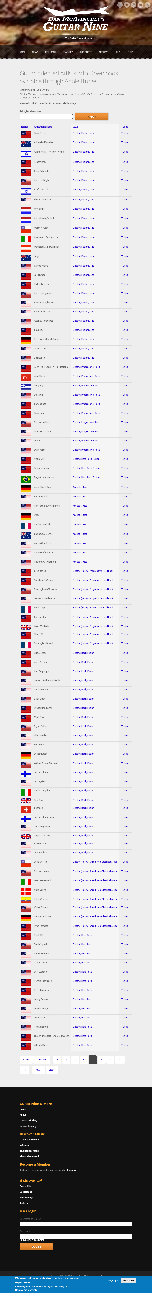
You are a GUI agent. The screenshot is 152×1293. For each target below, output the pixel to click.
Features (68, 52)
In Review (24, 1145)
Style (77, 126)
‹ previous (42, 1059)
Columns (50, 52)
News (35, 52)
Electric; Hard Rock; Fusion (86, 459)
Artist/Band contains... (31, 111)
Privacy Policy (116, 1282)
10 (119, 1059)
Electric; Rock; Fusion (83, 653)
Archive (103, 52)
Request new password (32, 1240)
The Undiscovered (29, 1156)
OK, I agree (113, 1290)
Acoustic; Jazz (80, 487)
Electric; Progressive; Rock (86, 367)
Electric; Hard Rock (82, 935)
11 (24, 1069)
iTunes (124, 126)
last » (51, 1069)
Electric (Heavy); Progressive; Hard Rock (93, 571)
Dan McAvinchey (28, 1120)
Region (24, 126)
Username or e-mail (30, 1219)
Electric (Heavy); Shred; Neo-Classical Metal (95, 861)
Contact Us (25, 1186)
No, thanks (128, 1290)
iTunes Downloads (29, 1139)
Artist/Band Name (43, 126)
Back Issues (26, 1192)
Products (86, 52)
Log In (130, 52)
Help (117, 52)
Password (25, 1231)
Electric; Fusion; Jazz (83, 133)
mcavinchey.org (28, 1126)
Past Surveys (26, 1197)
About (23, 1115)
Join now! (71, 1170)
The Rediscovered (29, 1151)
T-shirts (24, 1203)
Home (22, 52)
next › (38, 1069)
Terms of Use (93, 1282)
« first (26, 1059)
